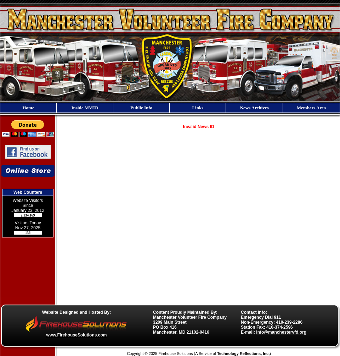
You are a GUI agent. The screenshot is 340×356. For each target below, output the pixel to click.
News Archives (254, 107)
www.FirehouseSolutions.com (76, 335)
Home (28, 107)
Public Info (141, 107)
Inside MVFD (84, 107)
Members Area (311, 107)
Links (197, 107)
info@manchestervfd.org (281, 332)
